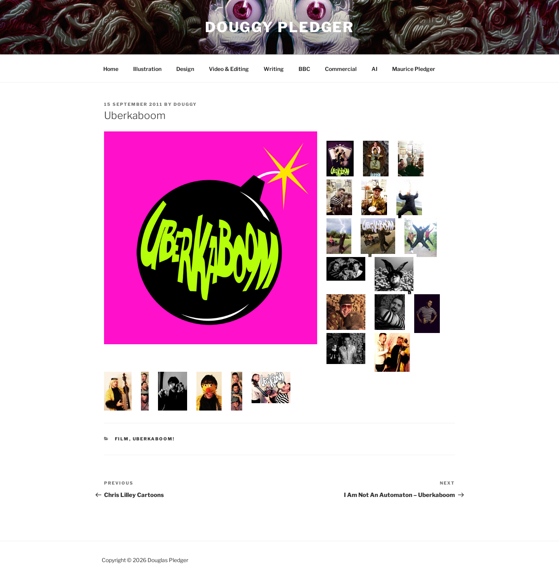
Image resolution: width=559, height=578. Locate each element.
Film (122, 439)
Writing (274, 69)
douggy (185, 104)
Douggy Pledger (279, 27)
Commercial (341, 69)
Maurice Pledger (413, 69)
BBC (304, 69)
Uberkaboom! (154, 439)
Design (185, 69)
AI (374, 69)
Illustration (147, 69)
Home (110, 69)
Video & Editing (229, 69)
